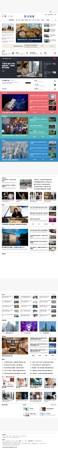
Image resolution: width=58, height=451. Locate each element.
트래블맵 (33, 355)
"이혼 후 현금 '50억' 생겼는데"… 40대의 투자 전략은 (8, 66)
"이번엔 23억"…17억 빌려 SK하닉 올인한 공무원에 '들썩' (42, 373)
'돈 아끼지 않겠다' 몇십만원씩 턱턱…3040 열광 (42, 189)
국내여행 (39, 355)
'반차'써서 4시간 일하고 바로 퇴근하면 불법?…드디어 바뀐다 (15, 373)
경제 (16, 19)
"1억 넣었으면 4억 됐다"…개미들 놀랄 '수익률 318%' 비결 (14, 362)
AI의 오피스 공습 (25, 333)
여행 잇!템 (52, 355)
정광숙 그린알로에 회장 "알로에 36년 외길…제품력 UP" (35, 387)
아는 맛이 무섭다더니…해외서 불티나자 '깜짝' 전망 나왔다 (7, 306)
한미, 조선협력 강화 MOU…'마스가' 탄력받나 (53, 40)
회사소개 (3, 440)
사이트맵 (16, 440)
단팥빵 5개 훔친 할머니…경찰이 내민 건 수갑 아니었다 (50, 201)
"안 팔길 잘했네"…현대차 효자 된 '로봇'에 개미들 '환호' (39, 107)
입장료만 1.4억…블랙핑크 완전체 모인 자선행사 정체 (36, 201)
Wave (3, 227)
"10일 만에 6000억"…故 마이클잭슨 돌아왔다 (22, 201)
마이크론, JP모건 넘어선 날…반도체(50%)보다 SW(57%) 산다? (38, 120)
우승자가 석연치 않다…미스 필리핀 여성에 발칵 (9, 186)
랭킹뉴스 (3, 359)
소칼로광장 (45, 53)
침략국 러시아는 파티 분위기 (35, 219)
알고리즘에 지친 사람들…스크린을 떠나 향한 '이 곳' (13, 247)
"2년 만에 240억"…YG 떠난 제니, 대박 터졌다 (9, 180)
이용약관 (26, 440)
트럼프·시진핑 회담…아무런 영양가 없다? (37, 132)
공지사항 (24, 404)
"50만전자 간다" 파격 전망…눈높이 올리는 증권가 (39, 95)
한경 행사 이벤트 (4, 404)
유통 (35, 19)
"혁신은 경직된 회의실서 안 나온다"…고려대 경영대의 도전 (7, 301)
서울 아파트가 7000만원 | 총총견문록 (7, 315)
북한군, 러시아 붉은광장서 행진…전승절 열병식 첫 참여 (8, 38)
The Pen (3, 390)
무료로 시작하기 (28, 82)
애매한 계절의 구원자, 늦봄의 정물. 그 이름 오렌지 (39, 213)
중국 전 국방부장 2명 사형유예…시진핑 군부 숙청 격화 (14, 367)
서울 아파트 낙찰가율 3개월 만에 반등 (10, 159)
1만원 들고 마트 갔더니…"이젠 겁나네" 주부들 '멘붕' (26, 188)
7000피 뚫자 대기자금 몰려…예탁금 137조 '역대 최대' (38, 101)
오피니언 (38, 19)
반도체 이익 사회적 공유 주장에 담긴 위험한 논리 (6, 54)
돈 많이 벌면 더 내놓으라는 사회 (20, 53)
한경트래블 (4, 336)
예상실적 (34, 136)
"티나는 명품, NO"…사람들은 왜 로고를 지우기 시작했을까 (39, 248)
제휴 (6, 440)
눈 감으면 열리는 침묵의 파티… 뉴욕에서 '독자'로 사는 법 (39, 236)
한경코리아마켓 (4, 93)
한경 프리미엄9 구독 (50, 14)
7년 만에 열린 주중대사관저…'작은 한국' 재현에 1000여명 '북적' (26, 297)
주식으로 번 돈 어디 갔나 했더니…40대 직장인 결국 (13, 365)
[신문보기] (2, 16)
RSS (22, 440)
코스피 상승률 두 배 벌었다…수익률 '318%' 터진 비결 (14, 112)
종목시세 (43, 136)
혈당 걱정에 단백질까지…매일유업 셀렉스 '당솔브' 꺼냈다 (7, 310)
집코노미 (30, 19)
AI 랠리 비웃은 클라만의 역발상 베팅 (36, 125)
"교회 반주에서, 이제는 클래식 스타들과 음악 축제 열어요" (14, 224)
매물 (43, 159)
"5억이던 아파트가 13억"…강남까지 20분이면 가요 (41, 365)
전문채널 (42, 19)
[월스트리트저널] (8, 16)
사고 (55, 404)
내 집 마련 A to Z (46, 70)
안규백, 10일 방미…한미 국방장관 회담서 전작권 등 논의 (53, 30)
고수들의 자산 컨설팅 (4, 61)
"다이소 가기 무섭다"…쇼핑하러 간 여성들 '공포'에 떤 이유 (14, 370)
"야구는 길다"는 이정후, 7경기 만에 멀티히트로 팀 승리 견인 (44, 297)
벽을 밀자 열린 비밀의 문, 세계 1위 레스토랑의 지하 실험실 (38, 242)
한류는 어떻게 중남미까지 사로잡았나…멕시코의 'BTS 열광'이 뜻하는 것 (36, 401)
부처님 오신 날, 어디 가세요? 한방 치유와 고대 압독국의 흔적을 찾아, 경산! (38, 344)
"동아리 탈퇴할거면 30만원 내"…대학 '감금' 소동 (42, 182)
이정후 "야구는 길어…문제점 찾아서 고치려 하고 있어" (26, 306)
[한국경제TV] (6, 16)
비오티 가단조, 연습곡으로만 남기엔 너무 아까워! (38, 207)
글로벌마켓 (26, 19)
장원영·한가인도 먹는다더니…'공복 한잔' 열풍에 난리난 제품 (26, 315)
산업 (19, 19)
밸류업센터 (51, 159)
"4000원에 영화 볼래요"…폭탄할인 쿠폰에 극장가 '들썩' (44, 310)
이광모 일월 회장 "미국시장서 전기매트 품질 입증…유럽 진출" (50, 387)
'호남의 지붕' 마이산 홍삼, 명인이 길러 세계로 (8, 387)
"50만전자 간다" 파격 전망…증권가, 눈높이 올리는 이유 (42, 370)
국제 (33, 19)
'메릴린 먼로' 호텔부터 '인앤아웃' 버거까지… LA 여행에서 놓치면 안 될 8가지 (38, 350)
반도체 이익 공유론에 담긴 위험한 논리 (8, 35)
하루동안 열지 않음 (52, 46)
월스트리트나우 (33, 117)
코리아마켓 (22, 19)
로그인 (55, 14)
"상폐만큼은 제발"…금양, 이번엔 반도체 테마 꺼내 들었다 (44, 306)
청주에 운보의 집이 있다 (7, 356)
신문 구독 (46, 14)
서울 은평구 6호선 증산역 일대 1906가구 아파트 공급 (39, 148)
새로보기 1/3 (54, 294)
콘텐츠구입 (8, 440)
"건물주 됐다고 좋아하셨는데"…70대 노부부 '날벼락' (7, 401)
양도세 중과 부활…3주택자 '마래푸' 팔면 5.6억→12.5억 (38, 143)
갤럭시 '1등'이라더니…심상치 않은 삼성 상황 (42, 184)
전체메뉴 (48, 19)
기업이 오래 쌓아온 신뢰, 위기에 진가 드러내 (21, 387)
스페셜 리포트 (4, 320)
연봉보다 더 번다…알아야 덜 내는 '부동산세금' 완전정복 (48, 73)
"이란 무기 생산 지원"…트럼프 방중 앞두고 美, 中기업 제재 (8, 42)
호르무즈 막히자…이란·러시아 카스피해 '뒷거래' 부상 (53, 25)
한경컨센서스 (34, 112)
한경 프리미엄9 (11, 19)
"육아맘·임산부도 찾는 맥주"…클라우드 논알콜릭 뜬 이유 (26, 301)
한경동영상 (4, 253)
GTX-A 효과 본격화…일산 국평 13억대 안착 (53, 35)
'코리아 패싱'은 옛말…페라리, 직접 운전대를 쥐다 (39, 230)
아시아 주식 (45, 61)
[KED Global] (12, 16)
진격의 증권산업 (44, 333)
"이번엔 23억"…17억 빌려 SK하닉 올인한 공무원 (42, 179)
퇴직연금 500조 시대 (7, 333)
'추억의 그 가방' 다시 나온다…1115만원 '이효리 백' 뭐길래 (42, 362)
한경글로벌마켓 (4, 116)
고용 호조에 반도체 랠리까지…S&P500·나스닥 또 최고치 (14, 135)
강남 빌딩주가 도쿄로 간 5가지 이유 (21, 401)
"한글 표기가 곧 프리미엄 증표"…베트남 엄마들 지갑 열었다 (8, 32)
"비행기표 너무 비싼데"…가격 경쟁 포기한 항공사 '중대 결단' (44, 301)
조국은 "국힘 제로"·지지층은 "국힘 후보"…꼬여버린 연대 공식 (26, 310)
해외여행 (46, 355)
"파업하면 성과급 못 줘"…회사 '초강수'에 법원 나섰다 (29, 39)
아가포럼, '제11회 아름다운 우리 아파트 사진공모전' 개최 (38, 154)
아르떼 (3, 204)
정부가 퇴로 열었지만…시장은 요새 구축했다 (49, 401)
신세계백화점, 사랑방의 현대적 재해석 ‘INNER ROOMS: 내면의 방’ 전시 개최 (38, 338)
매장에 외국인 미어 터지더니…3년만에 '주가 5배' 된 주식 (48, 64)
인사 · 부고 (52, 404)
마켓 (52, 112)
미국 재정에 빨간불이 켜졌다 (34, 53)
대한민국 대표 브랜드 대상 (10, 376)
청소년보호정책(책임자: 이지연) (38, 440)
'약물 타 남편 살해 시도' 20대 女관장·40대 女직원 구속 (8, 201)
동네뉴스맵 (34, 159)
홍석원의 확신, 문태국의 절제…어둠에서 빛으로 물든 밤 (7, 297)
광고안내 (13, 440)
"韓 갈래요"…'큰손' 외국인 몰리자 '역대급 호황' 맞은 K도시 (45, 315)
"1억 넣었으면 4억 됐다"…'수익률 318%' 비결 (42, 186)
